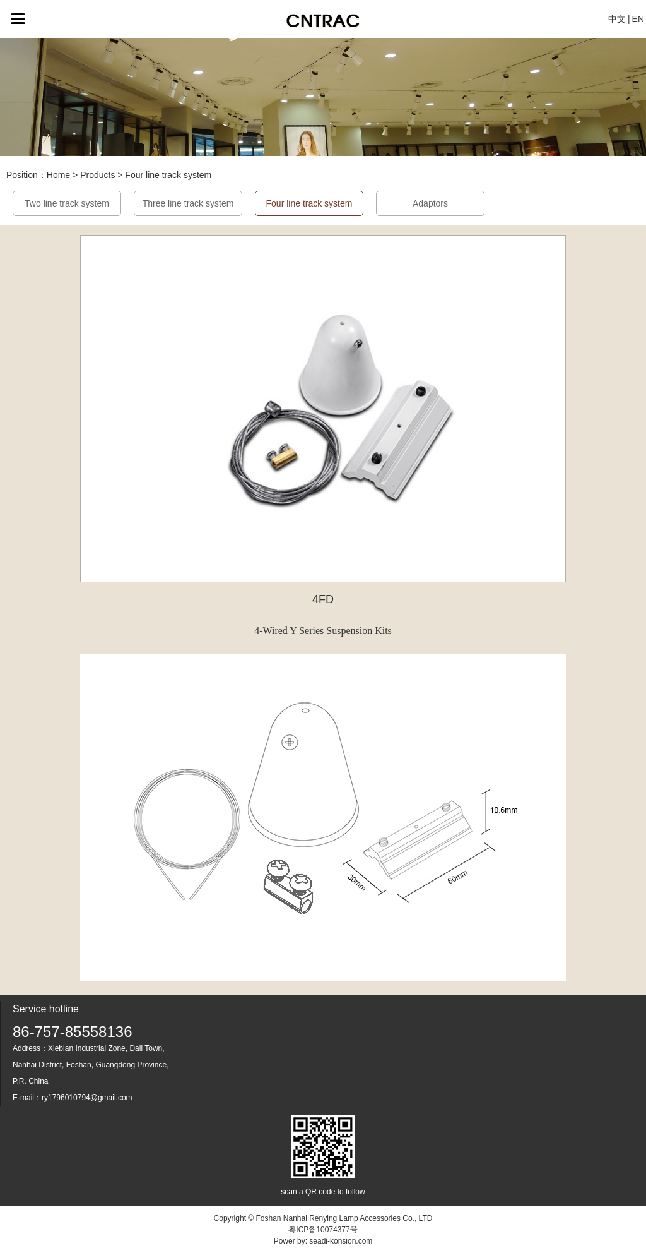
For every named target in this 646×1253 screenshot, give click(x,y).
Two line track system (67, 203)
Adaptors (430, 203)
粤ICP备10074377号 (322, 1229)
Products (97, 175)
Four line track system (168, 175)
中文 (617, 19)
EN (638, 19)
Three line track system (188, 203)
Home (58, 175)
